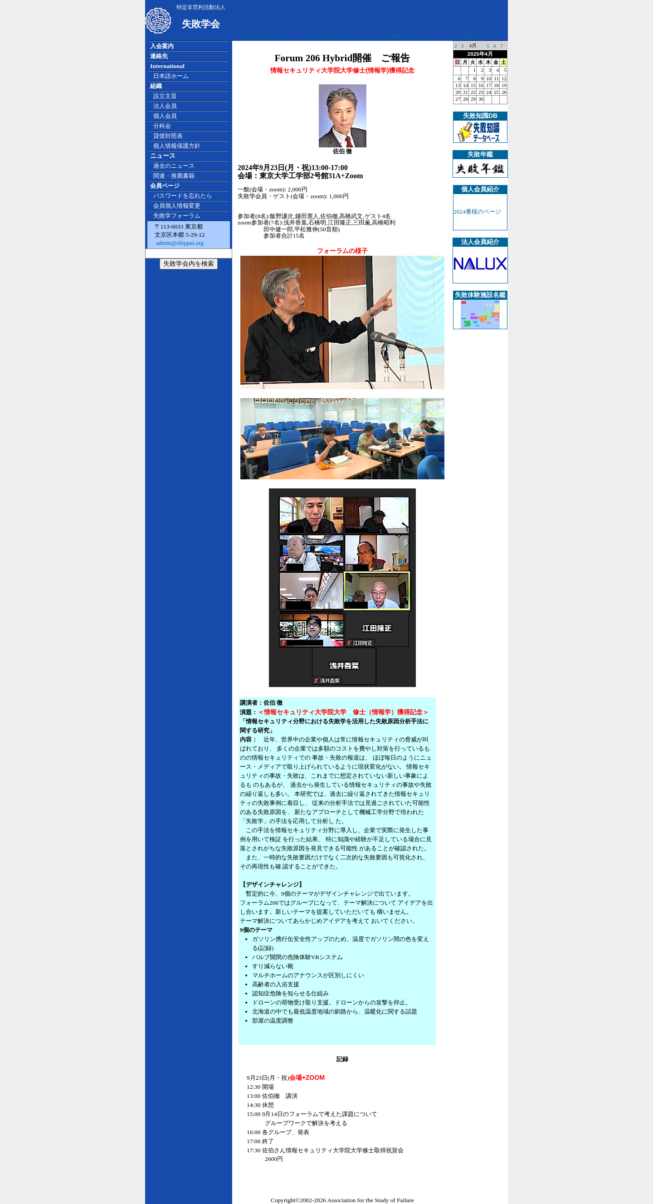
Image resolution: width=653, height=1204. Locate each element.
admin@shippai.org (179, 242)
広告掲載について (264, 36)
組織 (156, 86)
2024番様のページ (477, 211)
